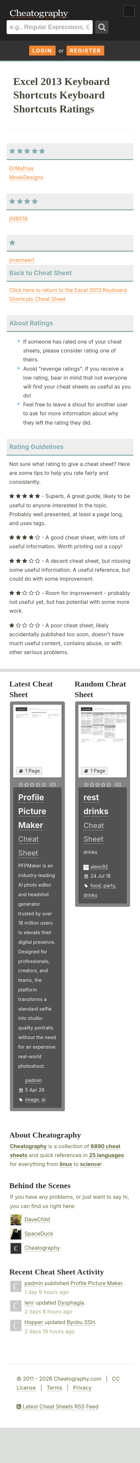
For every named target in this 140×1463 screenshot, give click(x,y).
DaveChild (37, 1219)
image (32, 1099)
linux (66, 1164)
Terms (54, 1387)
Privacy (82, 1387)
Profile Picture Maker (96, 1283)
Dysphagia (71, 1302)
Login (42, 50)
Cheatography (28, 1146)
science (90, 1164)
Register (85, 50)
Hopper (33, 1322)
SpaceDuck (38, 1233)
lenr (29, 1302)
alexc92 (99, 866)
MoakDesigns (26, 177)
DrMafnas (21, 168)
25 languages (106, 1155)
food (95, 885)
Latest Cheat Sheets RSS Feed (57, 1406)
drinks (90, 895)
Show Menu (129, 11)
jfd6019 (18, 218)
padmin (33, 1080)
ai (44, 1099)
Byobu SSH (81, 1322)
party (109, 885)
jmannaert (21, 260)
